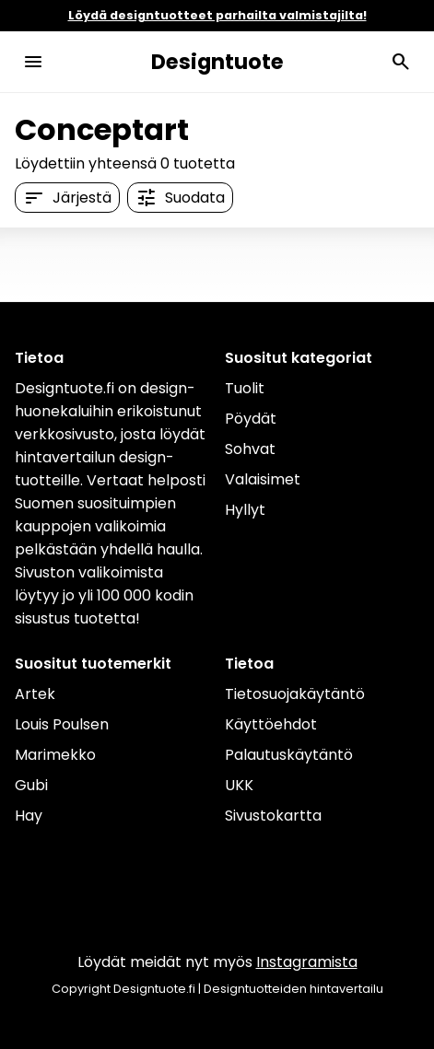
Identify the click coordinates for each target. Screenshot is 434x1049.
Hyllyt (245, 509)
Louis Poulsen (62, 724)
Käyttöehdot (271, 724)
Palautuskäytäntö (289, 754)
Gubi (31, 785)
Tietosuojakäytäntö (295, 694)
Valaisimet (262, 479)
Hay (28, 815)
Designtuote (217, 61)
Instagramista (307, 962)
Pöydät (250, 418)
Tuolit (244, 388)
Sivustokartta (273, 815)
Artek (35, 694)
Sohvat (250, 449)
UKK (239, 785)
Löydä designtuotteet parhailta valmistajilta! (217, 15)
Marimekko (55, 754)
